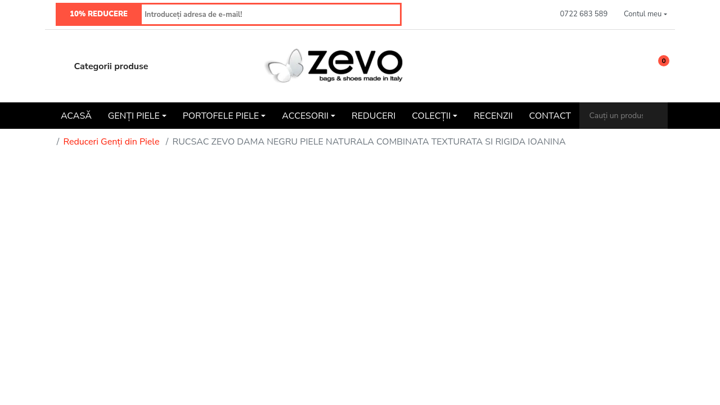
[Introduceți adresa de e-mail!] (271, 14)
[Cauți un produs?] (616, 115)
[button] (645, 14)
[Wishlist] (630, 66)
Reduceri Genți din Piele (111, 142)
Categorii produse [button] (100, 66)
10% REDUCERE (99, 14)
